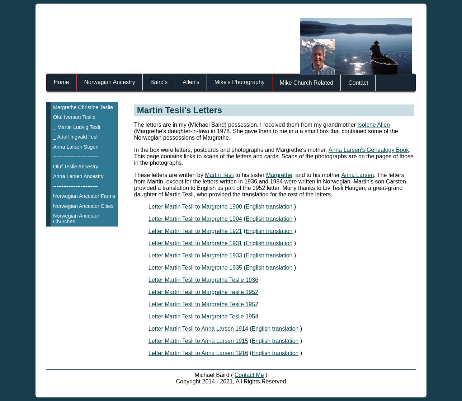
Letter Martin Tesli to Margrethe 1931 (195, 243)
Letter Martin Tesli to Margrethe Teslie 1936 (203, 280)
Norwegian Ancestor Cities (83, 206)
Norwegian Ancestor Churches (76, 218)
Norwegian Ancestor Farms (84, 196)
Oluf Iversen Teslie (74, 117)
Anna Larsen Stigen (75, 147)
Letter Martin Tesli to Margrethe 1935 (195, 268)
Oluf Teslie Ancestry (75, 166)
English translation (269, 207)
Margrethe (279, 175)
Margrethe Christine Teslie (83, 107)
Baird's (159, 82)
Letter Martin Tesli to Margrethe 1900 (195, 207)
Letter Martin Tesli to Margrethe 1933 (195, 255)
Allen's (191, 82)
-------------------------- (75, 156)
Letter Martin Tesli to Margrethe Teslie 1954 (203, 316)
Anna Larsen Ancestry (78, 176)
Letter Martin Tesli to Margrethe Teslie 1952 (203, 292)
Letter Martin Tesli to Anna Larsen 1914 (198, 329)
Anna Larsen (357, 175)
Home (61, 82)
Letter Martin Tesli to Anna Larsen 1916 (198, 353)
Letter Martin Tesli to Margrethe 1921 (195, 231)
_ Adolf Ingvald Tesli (76, 137)
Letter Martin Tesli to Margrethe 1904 (195, 219)
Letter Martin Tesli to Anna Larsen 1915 (198, 341)
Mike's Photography (239, 82)
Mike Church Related (306, 83)
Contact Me (249, 375)
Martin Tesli (219, 175)
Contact (358, 83)
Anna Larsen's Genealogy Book (369, 150)
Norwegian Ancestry (109, 82)
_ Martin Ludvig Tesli (76, 127)
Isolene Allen (373, 125)
